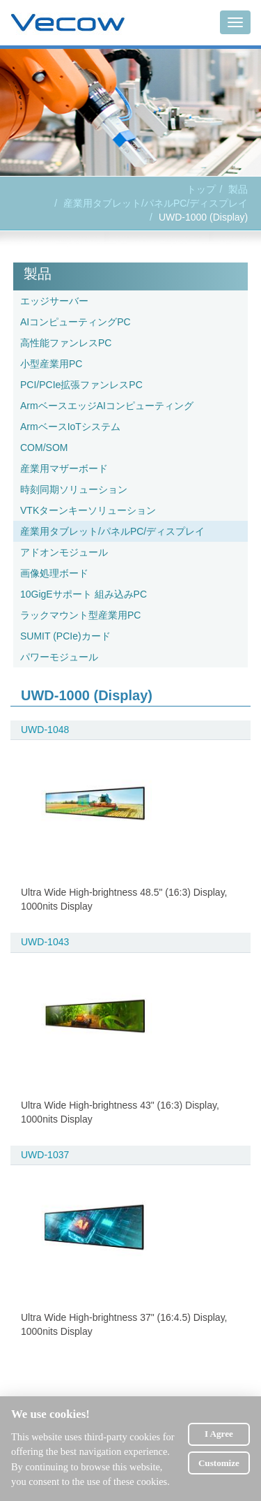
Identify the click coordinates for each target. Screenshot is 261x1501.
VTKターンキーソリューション (88, 510)
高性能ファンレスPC (65, 342)
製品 (238, 189)
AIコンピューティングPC (75, 321)
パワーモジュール (59, 657)
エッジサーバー (54, 300)
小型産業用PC (51, 363)
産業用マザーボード (64, 468)
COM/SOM (44, 447)
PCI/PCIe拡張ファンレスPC (81, 384)
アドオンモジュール (64, 552)
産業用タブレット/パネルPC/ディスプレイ (155, 203)
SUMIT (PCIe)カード (65, 636)
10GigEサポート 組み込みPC (83, 594)
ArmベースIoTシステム (70, 426)
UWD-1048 (45, 729)
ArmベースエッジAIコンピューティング (106, 405)
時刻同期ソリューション (73, 489)
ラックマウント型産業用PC (80, 615)
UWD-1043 (45, 941)
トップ (201, 189)
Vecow (67, 23)
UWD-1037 (45, 1154)
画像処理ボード (54, 573)
